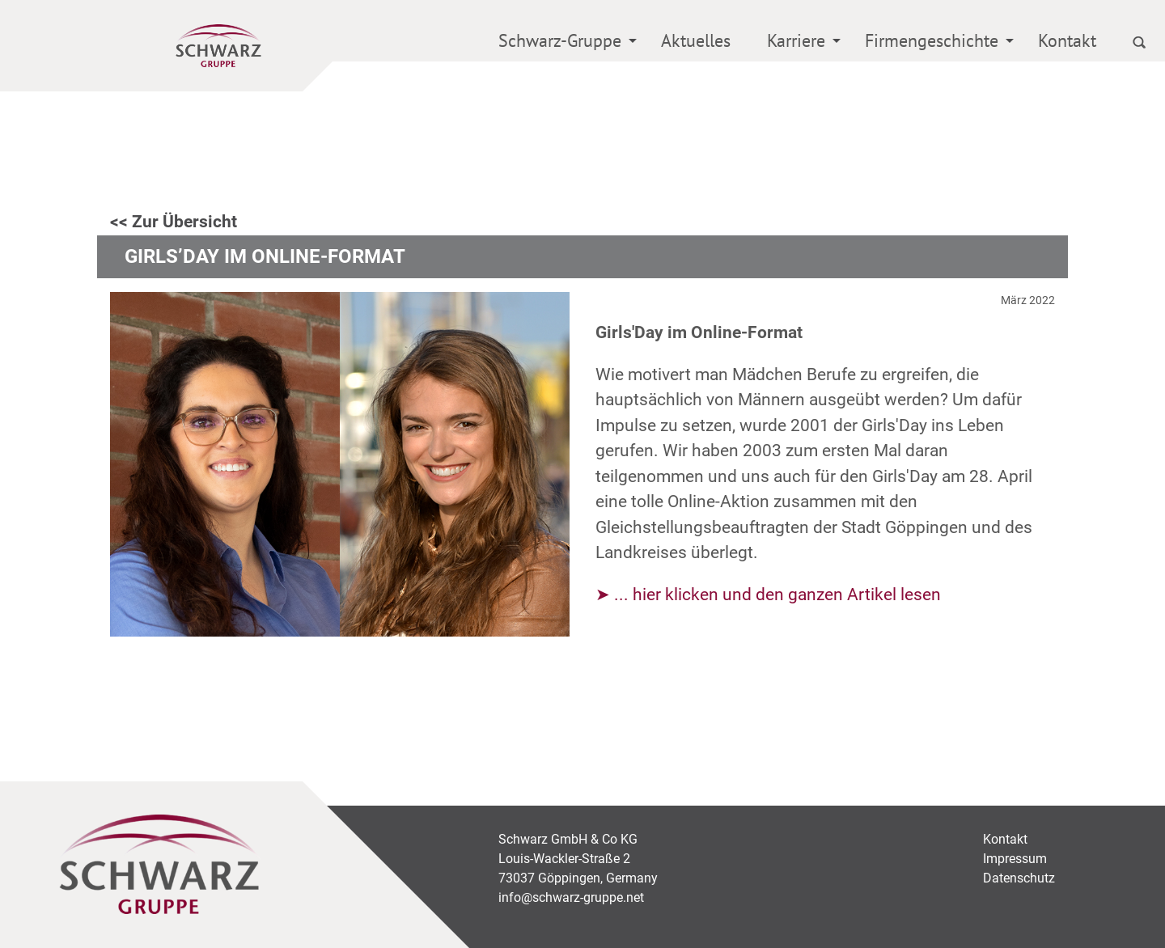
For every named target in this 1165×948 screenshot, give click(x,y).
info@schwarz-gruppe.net (571, 897)
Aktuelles (696, 40)
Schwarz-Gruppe (559, 40)
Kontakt (1067, 40)
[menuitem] (561, 42)
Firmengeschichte (931, 40)
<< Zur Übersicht (173, 221)
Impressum (1015, 858)
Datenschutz (1019, 878)
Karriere (796, 40)
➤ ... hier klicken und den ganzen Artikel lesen (768, 594)
